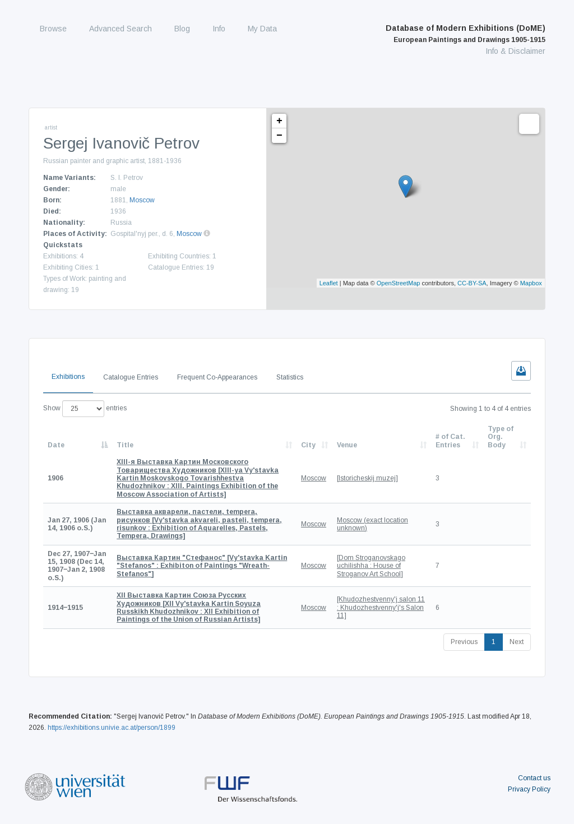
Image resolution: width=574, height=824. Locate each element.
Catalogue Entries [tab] (130, 377)
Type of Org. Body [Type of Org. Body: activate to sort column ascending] (500, 437)
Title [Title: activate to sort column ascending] (125, 445)
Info (218, 28)
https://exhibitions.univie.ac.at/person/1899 (111, 728)
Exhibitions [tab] (68, 377)
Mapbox (531, 283)
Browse (53, 28)
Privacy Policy (529, 789)
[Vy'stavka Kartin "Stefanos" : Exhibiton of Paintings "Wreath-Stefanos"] (202, 566)
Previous (464, 642)
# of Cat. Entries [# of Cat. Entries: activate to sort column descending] (450, 440)
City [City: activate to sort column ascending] (308, 445)
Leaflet (329, 283)
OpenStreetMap (398, 283)
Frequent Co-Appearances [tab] (217, 377)
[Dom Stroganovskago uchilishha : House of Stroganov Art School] (371, 566)
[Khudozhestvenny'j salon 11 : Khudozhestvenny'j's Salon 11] (381, 607)
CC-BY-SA (472, 283)
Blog (182, 28)
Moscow (142, 200)
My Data (262, 28)
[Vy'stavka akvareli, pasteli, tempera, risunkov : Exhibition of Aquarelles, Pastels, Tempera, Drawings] (199, 524)
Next (517, 642)
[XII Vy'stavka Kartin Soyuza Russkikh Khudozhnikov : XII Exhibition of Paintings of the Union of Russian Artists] (189, 607)
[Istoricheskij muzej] (367, 478)
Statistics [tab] (289, 377)
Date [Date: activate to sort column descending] (56, 445)
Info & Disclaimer (515, 51)
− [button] (279, 135)
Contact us (534, 778)
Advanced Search (120, 28)
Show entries (85, 408)
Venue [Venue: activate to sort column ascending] (347, 445)
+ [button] (279, 121)
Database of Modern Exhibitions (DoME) (465, 34)
